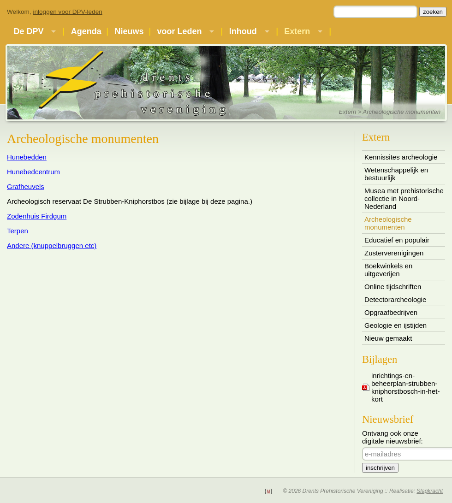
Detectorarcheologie (395, 299)
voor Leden (179, 31)
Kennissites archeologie (400, 157)
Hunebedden (27, 157)
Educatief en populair (396, 240)
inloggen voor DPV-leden (67, 11)
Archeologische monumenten (388, 223)
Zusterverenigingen (393, 253)
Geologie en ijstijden (395, 325)
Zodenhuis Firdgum (36, 216)
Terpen (17, 231)
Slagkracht (429, 491)
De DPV (28, 31)
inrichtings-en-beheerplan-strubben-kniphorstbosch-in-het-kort (405, 387)
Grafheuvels (25, 186)
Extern (297, 31)
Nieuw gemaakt (388, 338)
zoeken (433, 11)
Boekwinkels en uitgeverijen (388, 270)
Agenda (86, 31)
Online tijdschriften (392, 286)
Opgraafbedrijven (390, 312)
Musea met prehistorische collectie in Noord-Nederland (404, 198)
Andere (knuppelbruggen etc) (51, 245)
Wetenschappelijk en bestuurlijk (396, 174)
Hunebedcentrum (33, 172)
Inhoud (243, 31)
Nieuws (129, 31)
